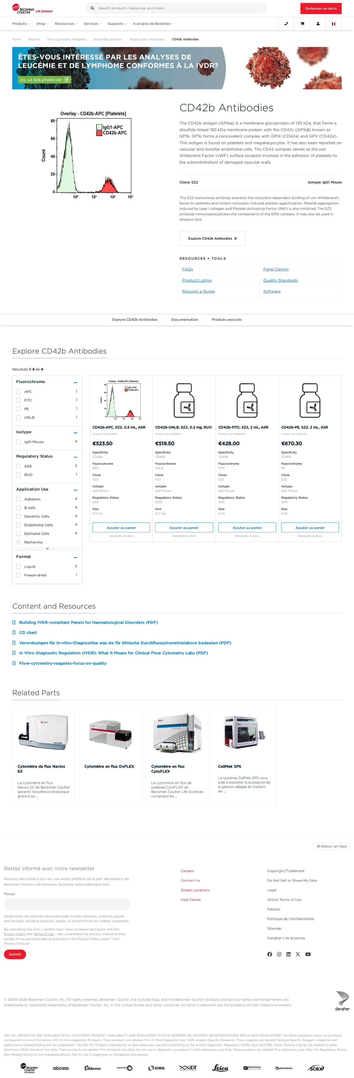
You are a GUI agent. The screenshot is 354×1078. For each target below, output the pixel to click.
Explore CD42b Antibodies (135, 320)
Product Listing (197, 280)
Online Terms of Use (284, 900)
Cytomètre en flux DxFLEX (109, 766)
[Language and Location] (334, 23)
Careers (187, 871)
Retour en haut (331, 846)
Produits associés (227, 320)
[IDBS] (156, 1069)
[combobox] (176, 8)
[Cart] (302, 23)
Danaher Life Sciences (286, 938)
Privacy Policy (15, 934)
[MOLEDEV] (252, 1069)
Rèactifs (34, 39)
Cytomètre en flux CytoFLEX (168, 769)
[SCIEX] (315, 1069)
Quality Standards (280, 280)
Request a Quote (198, 291)
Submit (15, 954)
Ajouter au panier (121, 528)
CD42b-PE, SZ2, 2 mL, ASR (304, 427)
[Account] (318, 23)
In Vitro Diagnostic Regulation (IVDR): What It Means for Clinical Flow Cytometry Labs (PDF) (113, 653)
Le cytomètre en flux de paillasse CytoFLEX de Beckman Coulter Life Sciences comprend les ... (177, 789)
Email (9, 894)
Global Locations (195, 890)
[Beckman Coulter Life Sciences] (32, 8)
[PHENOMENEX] (284, 1069)
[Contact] (286, 23)
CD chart (28, 632)
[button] (92, 8)
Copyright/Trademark (286, 871)
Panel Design (276, 269)
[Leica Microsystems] (220, 1069)
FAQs (187, 269)
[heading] (18, 391)
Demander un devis (321, 8)
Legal (272, 890)
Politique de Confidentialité (290, 919)
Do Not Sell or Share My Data (292, 880)
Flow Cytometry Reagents (66, 39)
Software (271, 291)
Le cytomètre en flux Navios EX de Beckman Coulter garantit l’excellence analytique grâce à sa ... (43, 789)
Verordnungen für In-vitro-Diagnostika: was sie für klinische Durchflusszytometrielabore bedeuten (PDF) (125, 643)
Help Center (191, 900)
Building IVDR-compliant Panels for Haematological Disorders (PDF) (88, 622)
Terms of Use (44, 934)
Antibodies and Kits (107, 39)
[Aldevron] (93, 1069)
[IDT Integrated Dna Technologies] (188, 1069)
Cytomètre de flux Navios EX (41, 769)
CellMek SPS (229, 766)
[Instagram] (279, 955)
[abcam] (61, 1069)
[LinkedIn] (288, 955)
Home (16, 39)
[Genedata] (124, 1069)
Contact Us (190, 880)
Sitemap (274, 928)
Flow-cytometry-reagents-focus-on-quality (63, 663)
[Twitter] (297, 955)
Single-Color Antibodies (147, 39)
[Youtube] (308, 955)
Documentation (184, 320)
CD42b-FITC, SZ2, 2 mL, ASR (243, 427)
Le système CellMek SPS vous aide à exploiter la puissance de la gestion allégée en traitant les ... (244, 784)
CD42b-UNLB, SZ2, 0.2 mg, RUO (183, 427)
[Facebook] (269, 955)
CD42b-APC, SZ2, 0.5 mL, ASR (118, 427)
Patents (273, 909)
